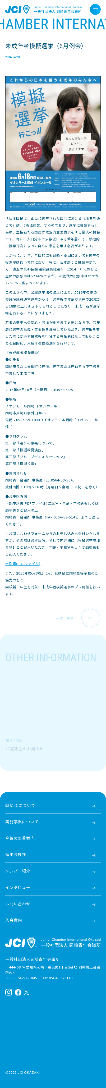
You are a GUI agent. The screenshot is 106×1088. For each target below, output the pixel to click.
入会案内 (13, 920)
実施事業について (22, 821)
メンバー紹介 (17, 871)
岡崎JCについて (20, 805)
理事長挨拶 (15, 854)
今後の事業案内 (20, 838)
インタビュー (17, 887)
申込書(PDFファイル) (22, 563)
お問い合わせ (17, 903)
